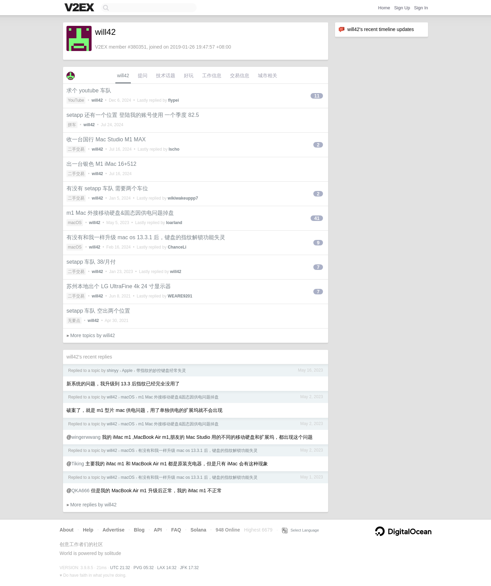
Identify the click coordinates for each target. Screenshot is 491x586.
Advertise (114, 530)
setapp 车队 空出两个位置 (98, 311)
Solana (198, 530)
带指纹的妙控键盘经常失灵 (161, 370)
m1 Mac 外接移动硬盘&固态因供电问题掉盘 (120, 213)
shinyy (112, 370)
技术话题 (165, 75)
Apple (127, 370)
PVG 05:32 (144, 567)
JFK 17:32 (189, 567)
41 (317, 218)
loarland (174, 222)
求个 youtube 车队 (88, 90)
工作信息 (211, 75)
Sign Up (402, 7)
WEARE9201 (180, 296)
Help (88, 530)
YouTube (76, 100)
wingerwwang (86, 437)
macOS (75, 222)
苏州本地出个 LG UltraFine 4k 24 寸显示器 (118, 286)
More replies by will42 (93, 504)
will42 (123, 75)
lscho (174, 149)
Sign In (421, 7)
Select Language (300, 530)
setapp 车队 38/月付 (91, 262)
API (158, 530)
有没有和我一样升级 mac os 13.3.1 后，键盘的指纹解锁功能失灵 (145, 237)
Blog (139, 530)
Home (384, 7)
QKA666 (80, 490)
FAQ (176, 530)
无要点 (74, 320)
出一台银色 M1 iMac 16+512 (101, 164)
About (66, 530)
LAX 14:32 (167, 567)
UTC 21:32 (120, 567)
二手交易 (76, 149)
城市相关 (267, 75)
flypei (173, 100)
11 (317, 96)
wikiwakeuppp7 (183, 198)
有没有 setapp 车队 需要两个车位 (107, 188)
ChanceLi (177, 247)
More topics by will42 (92, 335)
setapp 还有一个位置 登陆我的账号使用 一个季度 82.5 (132, 115)
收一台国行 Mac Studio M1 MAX (106, 139)
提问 (142, 75)
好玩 (189, 75)
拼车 (72, 124)
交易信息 (239, 75)
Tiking (77, 463)
